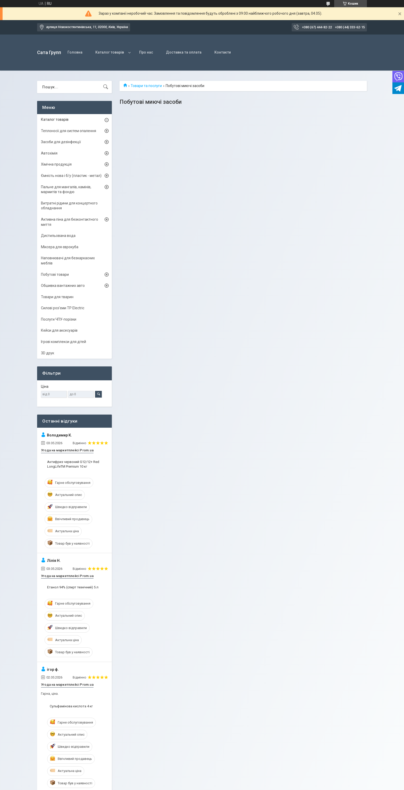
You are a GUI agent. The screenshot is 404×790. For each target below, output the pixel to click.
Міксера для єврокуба (59, 247)
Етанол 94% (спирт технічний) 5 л (72, 587)
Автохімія (49, 153)
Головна (75, 52)
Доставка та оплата (183, 52)
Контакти (222, 52)
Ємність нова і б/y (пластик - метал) (71, 176)
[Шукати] (105, 87)
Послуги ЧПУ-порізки (58, 319)
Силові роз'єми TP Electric (62, 308)
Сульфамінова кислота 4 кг (71, 706)
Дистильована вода (58, 236)
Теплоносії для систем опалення (68, 131)
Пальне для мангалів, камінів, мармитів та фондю (66, 189)
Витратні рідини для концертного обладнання (69, 205)
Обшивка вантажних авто (63, 286)
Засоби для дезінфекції (61, 142)
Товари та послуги (146, 86)
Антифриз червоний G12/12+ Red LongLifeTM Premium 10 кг (73, 464)
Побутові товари (55, 274)
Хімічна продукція (56, 164)
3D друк (47, 353)
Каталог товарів (109, 52)
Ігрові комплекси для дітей (63, 342)
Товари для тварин (57, 297)
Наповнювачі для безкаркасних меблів (68, 260)
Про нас (146, 52)
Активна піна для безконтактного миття (69, 222)
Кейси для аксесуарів (59, 330)
